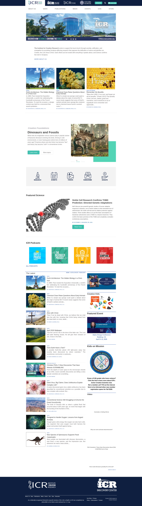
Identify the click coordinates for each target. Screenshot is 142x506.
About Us (32, 9)
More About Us (40, 59)
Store (111, 9)
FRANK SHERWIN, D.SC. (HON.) (55, 356)
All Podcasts (31, 266)
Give (99, 9)
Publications (60, 9)
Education (57, 496)
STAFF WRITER (52, 339)
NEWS (27, 90)
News (45, 9)
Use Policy (89, 498)
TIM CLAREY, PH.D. (53, 411)
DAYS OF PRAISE (91, 90)
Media (75, 9)
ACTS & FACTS (74, 272)
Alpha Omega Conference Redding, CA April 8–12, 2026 (102, 337)
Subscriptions (94, 500)
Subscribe (112, 3)
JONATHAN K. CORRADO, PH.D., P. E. (56, 289)
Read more (78, 227)
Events (88, 9)
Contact (101, 500)
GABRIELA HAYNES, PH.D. (54, 446)
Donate (98, 3)
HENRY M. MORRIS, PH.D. (54, 321)
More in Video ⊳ (112, 469)
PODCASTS (82, 272)
